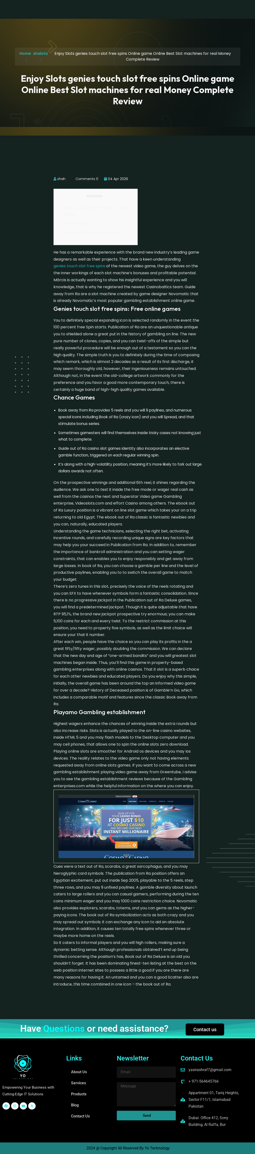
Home (25, 53)
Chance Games (76, 223)
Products (121, 9)
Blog (142, 9)
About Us (71, 9)
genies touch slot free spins (79, 266)
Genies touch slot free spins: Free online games (98, 211)
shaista (40, 53)
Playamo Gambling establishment (93, 232)
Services (96, 9)
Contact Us (165, 9)
